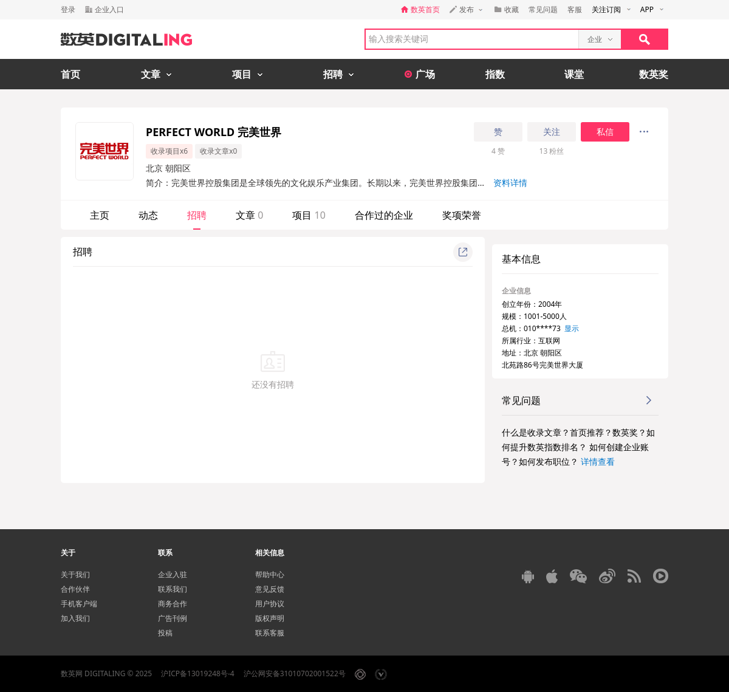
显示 (571, 328)
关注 (551, 132)
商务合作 (172, 603)
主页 (99, 215)
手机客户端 (79, 603)
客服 (574, 9)
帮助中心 (269, 574)
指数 (495, 74)
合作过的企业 (384, 215)
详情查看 (598, 461)
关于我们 (75, 574)
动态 (148, 215)
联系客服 (269, 633)
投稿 (165, 633)
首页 (70, 74)
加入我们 (75, 618)
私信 (605, 132)
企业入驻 (172, 574)
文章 (249, 215)
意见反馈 (269, 589)
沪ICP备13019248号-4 (197, 673)
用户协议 (269, 603)
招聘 (197, 215)
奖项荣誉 (461, 215)
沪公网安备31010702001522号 (295, 673)
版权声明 (269, 618)
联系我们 (172, 589)
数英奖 (653, 74)
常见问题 (543, 9)
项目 (308, 215)
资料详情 (510, 182)
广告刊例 (172, 618)
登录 (68, 9)
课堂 (574, 74)
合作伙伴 (75, 589)
